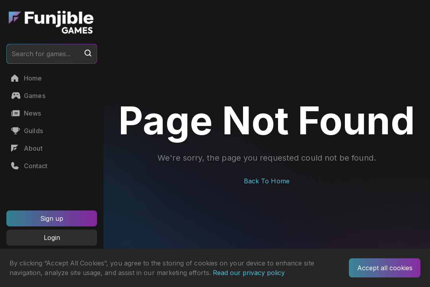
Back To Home (267, 181)
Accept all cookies (384, 268)
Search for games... (52, 53)
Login (52, 238)
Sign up (51, 218)
